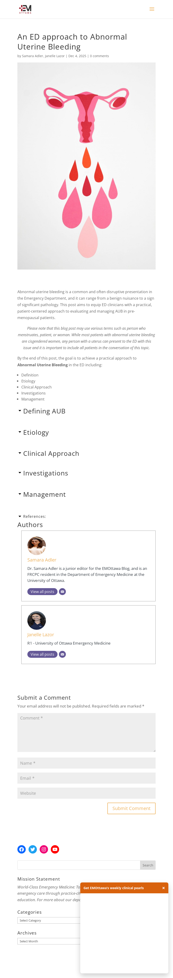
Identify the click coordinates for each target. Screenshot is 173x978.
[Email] (62, 591)
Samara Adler (32, 56)
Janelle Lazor (55, 56)
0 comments (99, 56)
